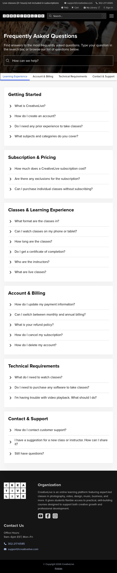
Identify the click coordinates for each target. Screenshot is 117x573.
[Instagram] (55, 516)
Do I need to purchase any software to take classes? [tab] (48, 387)
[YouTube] (40, 516)
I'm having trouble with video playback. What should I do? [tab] (52, 397)
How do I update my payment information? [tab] (41, 304)
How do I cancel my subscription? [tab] (35, 334)
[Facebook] (48, 516)
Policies (58, 568)
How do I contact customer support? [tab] (37, 430)
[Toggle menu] (111, 16)
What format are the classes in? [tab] (33, 221)
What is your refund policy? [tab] (31, 324)
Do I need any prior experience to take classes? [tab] (45, 126)
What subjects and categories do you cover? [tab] (43, 136)
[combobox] (76, 16)
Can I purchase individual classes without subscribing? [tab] (50, 189)
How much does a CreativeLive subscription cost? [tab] (47, 168)
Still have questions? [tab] (26, 453)
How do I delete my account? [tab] (32, 345)
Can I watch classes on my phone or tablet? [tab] (42, 231)
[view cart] (76, 7)
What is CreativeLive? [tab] (26, 105)
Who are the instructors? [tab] (28, 261)
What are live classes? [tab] (27, 272)
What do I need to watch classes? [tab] (35, 377)
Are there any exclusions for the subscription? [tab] (44, 178)
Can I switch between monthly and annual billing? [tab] (47, 314)
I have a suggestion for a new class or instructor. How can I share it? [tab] (58, 442)
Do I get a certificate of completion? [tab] (36, 251)
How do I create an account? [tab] (32, 116)
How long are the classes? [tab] (30, 241)
